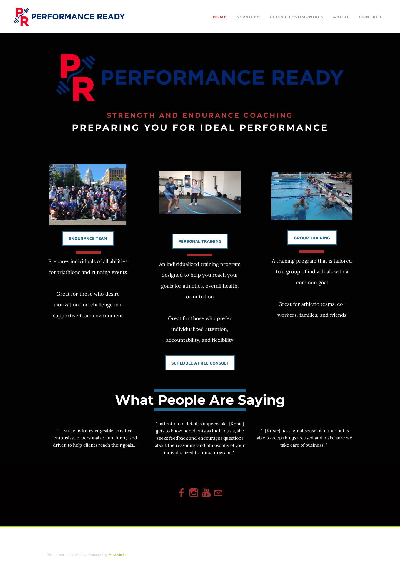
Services (248, 17)
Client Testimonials (296, 17)
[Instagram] (193, 493)
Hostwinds (117, 554)
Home (220, 17)
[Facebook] (181, 493)
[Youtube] (206, 493)
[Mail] (218, 493)
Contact (370, 17)
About (341, 17)
